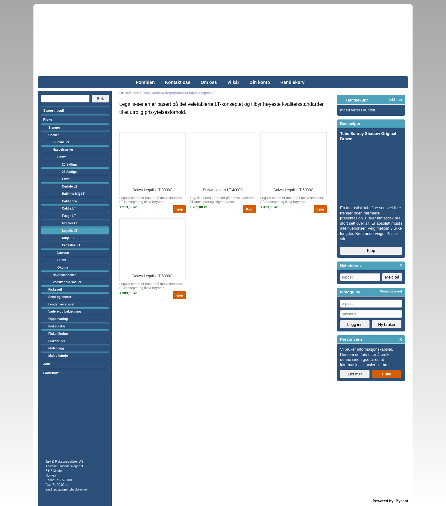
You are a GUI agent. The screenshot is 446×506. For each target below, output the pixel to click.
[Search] (65, 99)
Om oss (209, 82)
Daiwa (62, 157)
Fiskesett (55, 289)
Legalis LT (69, 230)
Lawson (63, 252)
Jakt (46, 364)
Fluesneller (61, 142)
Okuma (62, 267)
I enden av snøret (61, 304)
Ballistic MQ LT (73, 194)
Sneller (53, 135)
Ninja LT (68, 238)
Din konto (260, 82)
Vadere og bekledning (64, 311)
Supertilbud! (53, 110)
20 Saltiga (69, 164)
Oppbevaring (58, 319)
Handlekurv (292, 82)
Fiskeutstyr (56, 326)
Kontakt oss (177, 82)
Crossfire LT (71, 245)
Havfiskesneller (64, 275)
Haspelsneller (63, 149)
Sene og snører (60, 297)
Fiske (47, 119)
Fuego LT (69, 216)
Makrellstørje (58, 355)
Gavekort (51, 373)
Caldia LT (69, 208)
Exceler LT (70, 223)
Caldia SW (69, 201)
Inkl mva (395, 99)
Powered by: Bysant (390, 501)
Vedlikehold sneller (67, 282)
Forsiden (145, 82)
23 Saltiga (69, 172)
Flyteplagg (56, 348)
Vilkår (233, 82)
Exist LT (68, 179)
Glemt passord (391, 291)
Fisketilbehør (58, 333)
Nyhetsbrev (351, 265)
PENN (61, 260)
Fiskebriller (56, 341)
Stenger (54, 127)
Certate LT (69, 186)
